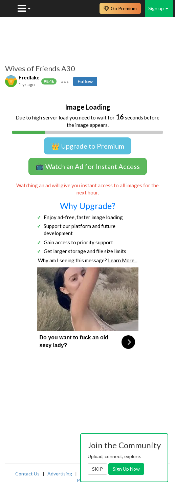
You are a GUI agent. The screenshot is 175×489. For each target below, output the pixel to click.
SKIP (97, 469)
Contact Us (27, 473)
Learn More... (122, 260)
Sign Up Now (126, 469)
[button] (65, 81)
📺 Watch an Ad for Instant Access (88, 166)
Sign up (158, 8)
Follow (85, 81)
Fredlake (29, 77)
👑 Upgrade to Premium (87, 146)
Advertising (59, 473)
